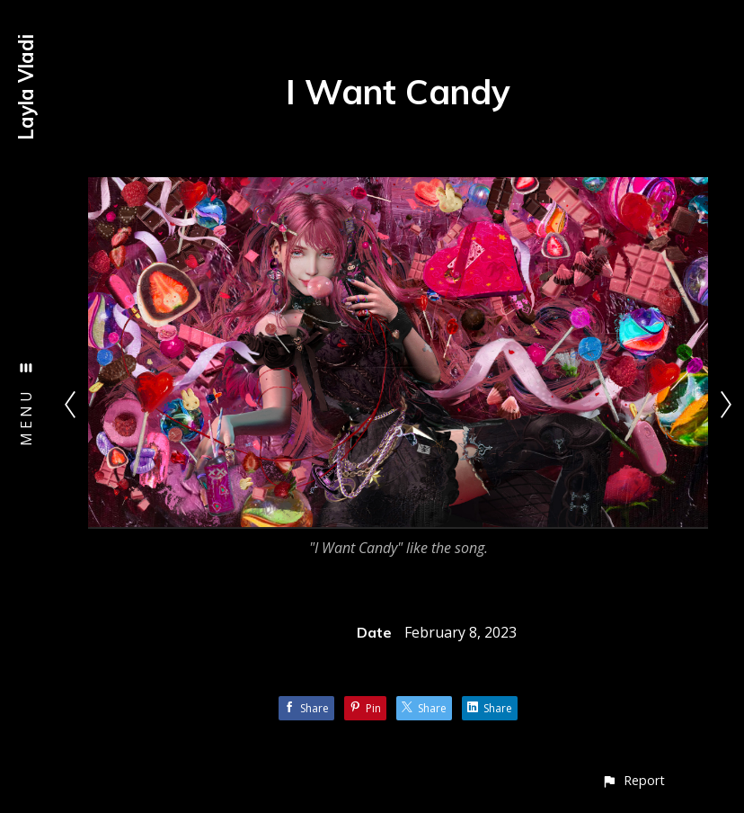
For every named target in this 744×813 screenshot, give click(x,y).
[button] (633, 780)
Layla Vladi (26, 87)
